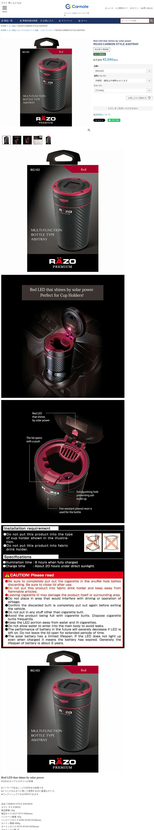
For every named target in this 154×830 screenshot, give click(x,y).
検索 (151, 21)
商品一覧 (7, 20)
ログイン (134, 8)
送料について (100, 76)
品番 (96, 66)
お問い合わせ (147, 8)
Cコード (98, 86)
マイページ (65, 20)
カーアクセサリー (25, 30)
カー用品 (12, 26)
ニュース (109, 8)
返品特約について (102, 114)
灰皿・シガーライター (44, 30)
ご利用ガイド (122, 8)
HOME (3, 26)
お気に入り (47, 20)
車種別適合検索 (29, 20)
